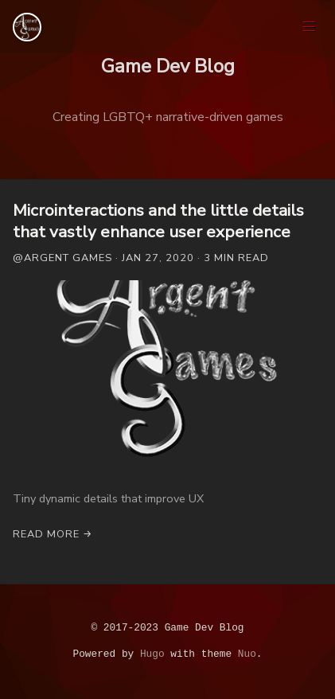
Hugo (152, 654)
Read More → (53, 534)
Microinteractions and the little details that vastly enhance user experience (158, 221)
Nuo (247, 654)
